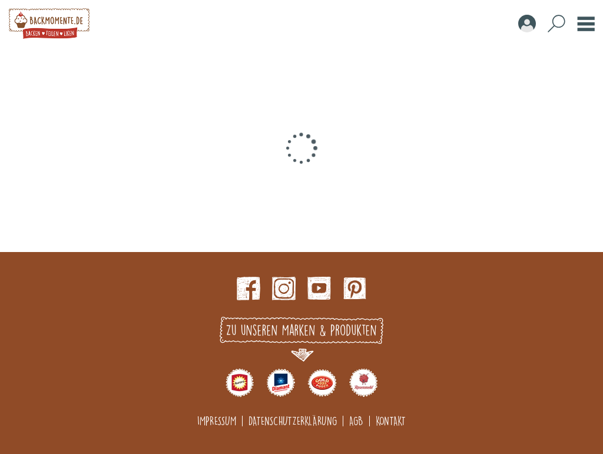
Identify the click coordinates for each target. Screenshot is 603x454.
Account (527, 23)
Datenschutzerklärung (293, 420)
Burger (586, 23)
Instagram (284, 288)
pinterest (354, 288)
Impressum (216, 420)
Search (556, 23)
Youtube (319, 288)
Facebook (248, 288)
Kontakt (391, 420)
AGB (356, 420)
